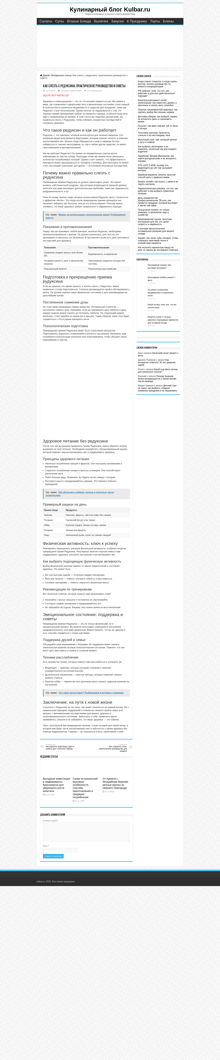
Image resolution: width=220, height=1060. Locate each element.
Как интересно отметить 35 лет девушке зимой (157, 362)
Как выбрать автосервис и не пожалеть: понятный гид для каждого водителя (157, 149)
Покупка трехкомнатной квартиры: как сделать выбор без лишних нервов (157, 110)
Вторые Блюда (79, 21)
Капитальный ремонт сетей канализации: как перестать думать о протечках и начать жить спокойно (157, 102)
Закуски (117, 21)
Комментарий (51, 820)
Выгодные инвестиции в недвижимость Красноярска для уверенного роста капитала (56, 784)
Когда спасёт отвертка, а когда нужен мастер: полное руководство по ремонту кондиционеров (157, 84)
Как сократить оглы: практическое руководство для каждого (112, 748)
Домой (45, 75)
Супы (59, 21)
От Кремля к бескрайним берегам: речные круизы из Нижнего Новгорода (116, 783)
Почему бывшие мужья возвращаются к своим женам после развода (157, 378)
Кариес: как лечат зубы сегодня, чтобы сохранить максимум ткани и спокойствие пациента (158, 240)
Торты (155, 21)
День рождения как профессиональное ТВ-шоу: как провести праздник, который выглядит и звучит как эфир (158, 202)
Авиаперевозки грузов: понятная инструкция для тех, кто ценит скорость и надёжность (155, 221)
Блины (168, 21)
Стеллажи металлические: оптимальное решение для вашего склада (156, 231)
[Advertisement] (110, 46)
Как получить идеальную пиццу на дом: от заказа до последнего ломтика (158, 248)
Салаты (46, 21)
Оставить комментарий (71, 91)
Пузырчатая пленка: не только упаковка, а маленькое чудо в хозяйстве (153, 212)
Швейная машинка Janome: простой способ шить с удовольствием (157, 176)
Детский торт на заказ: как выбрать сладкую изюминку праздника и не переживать (157, 388)
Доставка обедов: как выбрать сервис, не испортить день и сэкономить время (158, 119)
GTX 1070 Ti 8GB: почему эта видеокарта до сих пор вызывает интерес (155, 168)
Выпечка (101, 21)
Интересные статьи (61, 75)
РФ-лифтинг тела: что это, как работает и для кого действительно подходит (156, 93)
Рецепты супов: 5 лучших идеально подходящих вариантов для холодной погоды (163, 320)
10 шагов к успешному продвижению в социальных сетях (161, 293)
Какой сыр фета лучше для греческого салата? (158, 370)
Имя (46, 846)
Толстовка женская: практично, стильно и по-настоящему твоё (154, 134)
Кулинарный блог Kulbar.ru (110, 9)
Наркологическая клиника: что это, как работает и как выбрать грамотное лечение (158, 191)
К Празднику (137, 21)
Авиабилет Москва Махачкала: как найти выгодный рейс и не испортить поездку (157, 158)
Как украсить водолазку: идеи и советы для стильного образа (60, 747)
